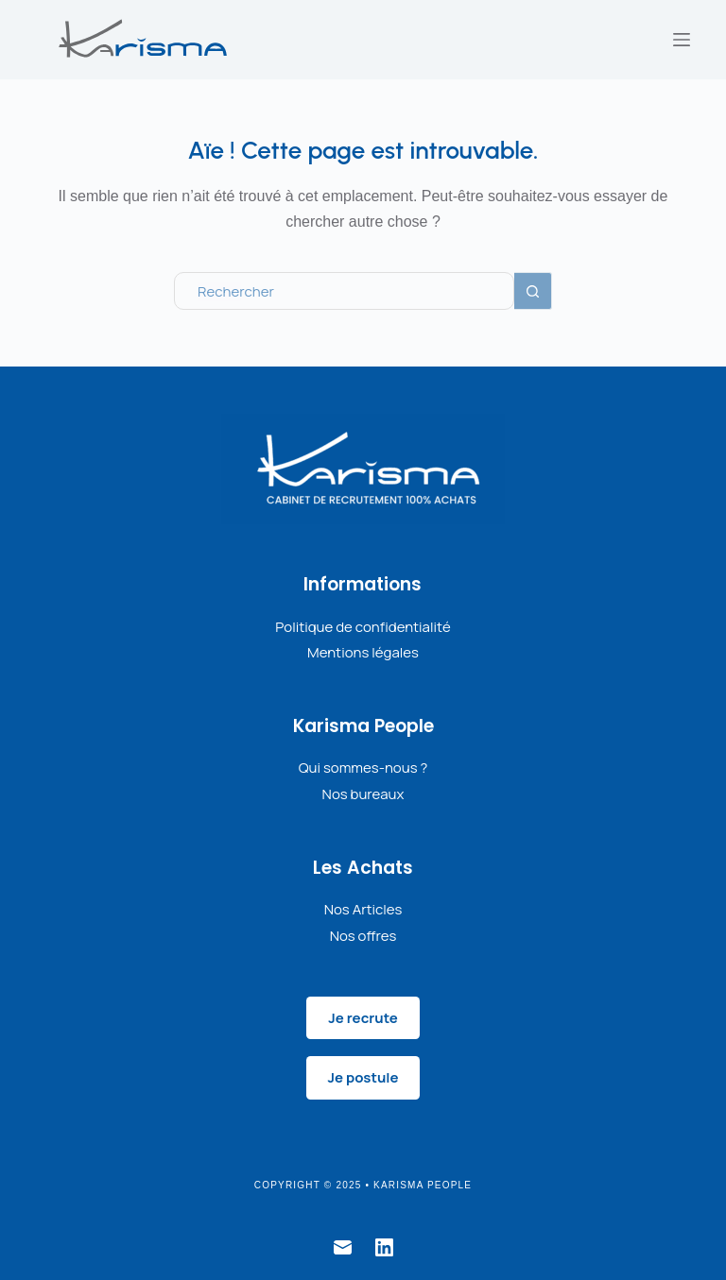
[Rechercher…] (344, 291)
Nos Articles (363, 909)
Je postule (362, 1077)
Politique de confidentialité (362, 627)
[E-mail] (343, 1247)
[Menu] (681, 39)
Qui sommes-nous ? (363, 767)
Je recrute (363, 1018)
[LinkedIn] (384, 1247)
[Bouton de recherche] (533, 291)
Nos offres (363, 936)
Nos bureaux (363, 794)
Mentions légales (363, 652)
